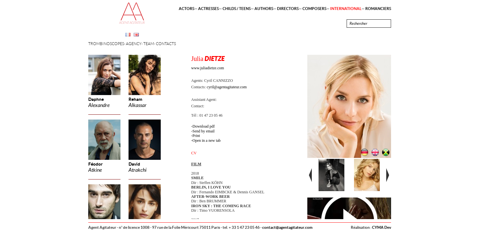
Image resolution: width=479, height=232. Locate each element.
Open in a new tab (207, 140)
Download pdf (204, 126)
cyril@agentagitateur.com (227, 87)
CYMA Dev (381, 227)
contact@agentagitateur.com (287, 227)
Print (196, 135)
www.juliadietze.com (207, 68)
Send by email (204, 131)
